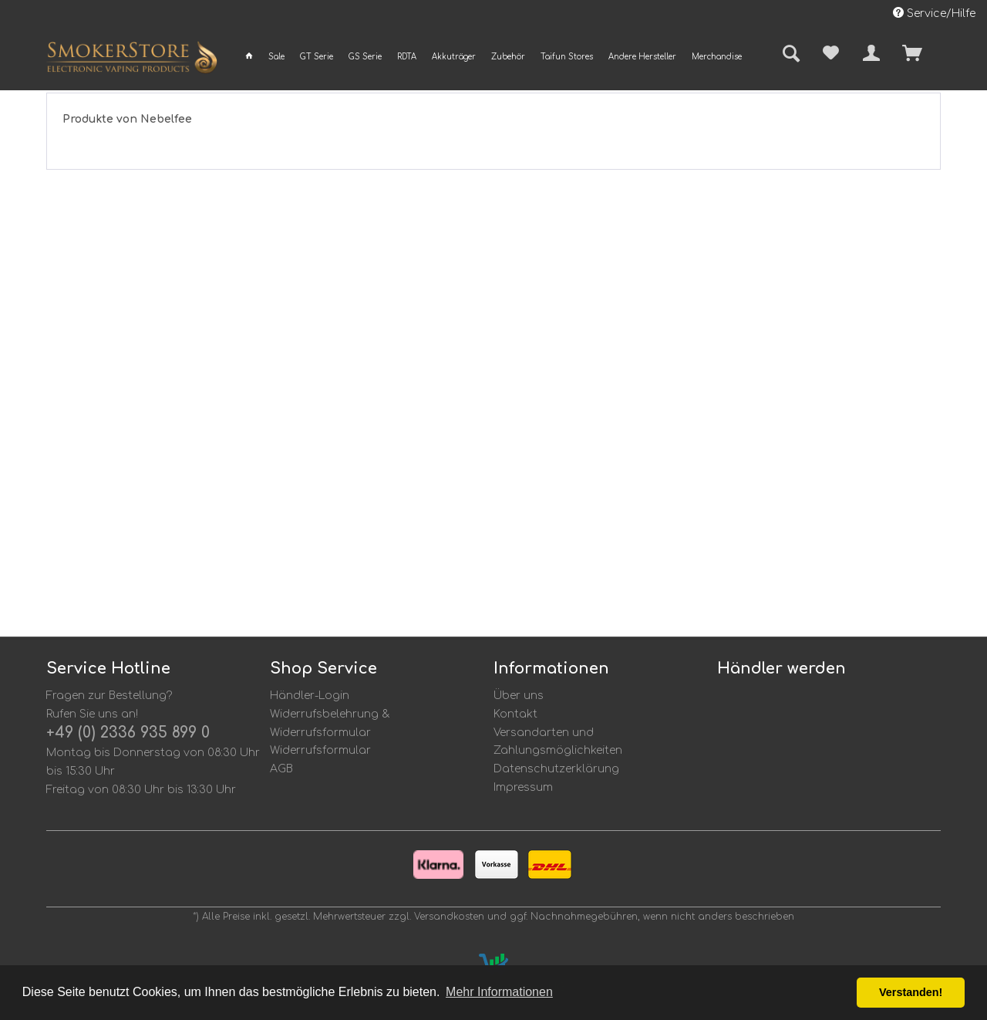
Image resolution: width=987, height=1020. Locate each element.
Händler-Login (309, 695)
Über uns (519, 695)
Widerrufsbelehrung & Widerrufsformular (330, 723)
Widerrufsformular (320, 750)
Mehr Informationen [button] (499, 991)
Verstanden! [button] (910, 992)
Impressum (523, 787)
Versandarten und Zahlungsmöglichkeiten (558, 742)
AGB (281, 769)
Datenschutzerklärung (556, 769)
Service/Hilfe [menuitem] (934, 13)
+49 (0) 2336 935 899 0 (128, 732)
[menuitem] (249, 57)
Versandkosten (449, 916)
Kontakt (515, 714)
